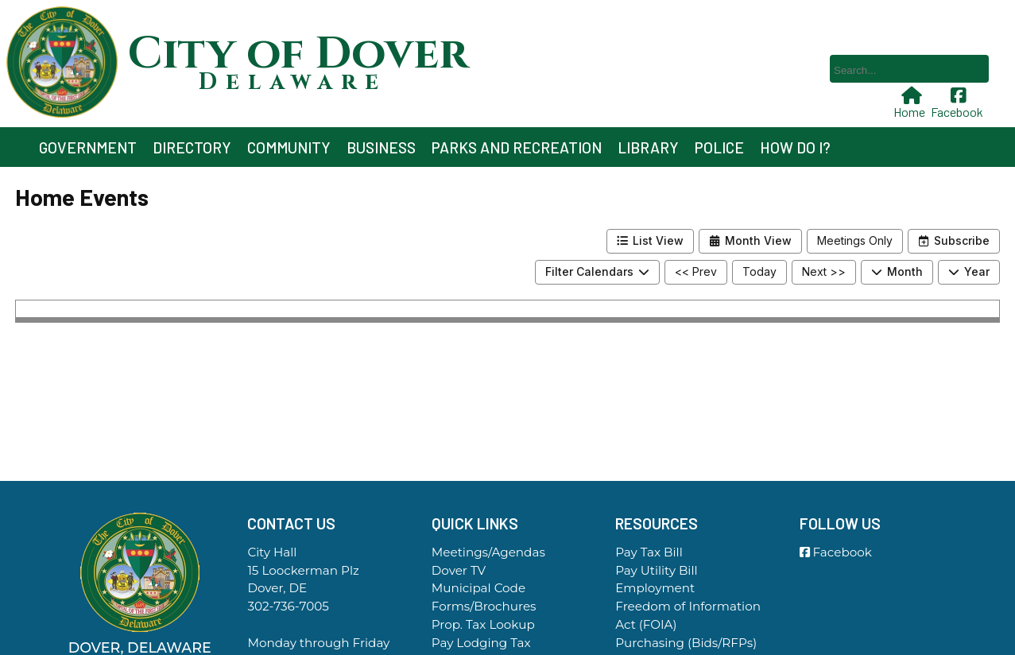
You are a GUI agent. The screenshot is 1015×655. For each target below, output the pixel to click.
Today (759, 271)
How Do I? (795, 147)
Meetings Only (855, 240)
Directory (192, 147)
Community (289, 147)
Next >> (824, 271)
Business (381, 147)
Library (648, 147)
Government (88, 147)
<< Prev (696, 271)
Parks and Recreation (517, 147)
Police (719, 147)
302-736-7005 (287, 606)
